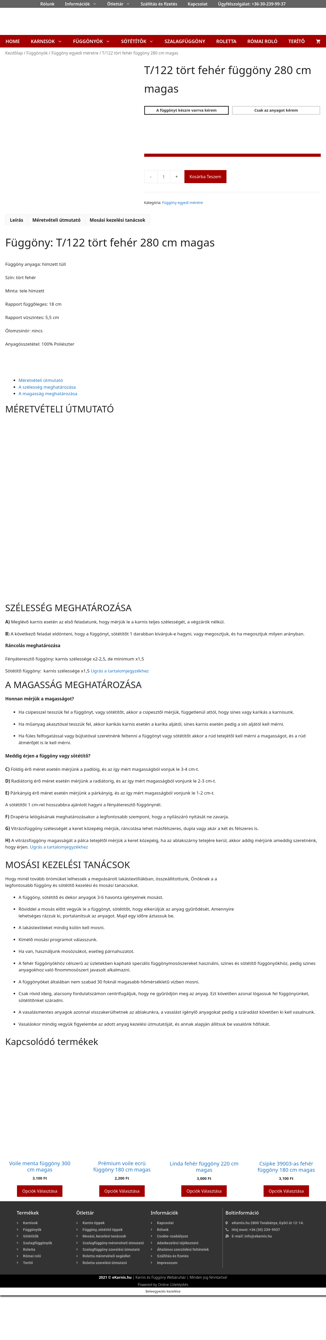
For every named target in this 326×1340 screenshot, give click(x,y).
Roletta (226, 41)
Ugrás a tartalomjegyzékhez (120, 715)
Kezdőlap (14, 53)
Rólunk (47, 4)
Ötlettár (121, 4)
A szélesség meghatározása (47, 432)
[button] (96, 4)
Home (12, 41)
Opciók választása (39, 1236)
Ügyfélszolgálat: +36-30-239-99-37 (252, 4)
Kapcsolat (198, 4)
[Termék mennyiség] (163, 176)
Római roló (262, 41)
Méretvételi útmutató (41, 425)
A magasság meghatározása (48, 438)
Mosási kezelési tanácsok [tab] (117, 265)
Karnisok (49, 41)
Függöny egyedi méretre (74, 53)
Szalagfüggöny (185, 41)
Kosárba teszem (206, 176)
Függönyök (94, 41)
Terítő (296, 41)
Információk (83, 4)
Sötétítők (140, 41)
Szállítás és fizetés (159, 4)
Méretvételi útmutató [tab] (56, 265)
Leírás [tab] (16, 265)
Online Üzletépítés (173, 1329)
